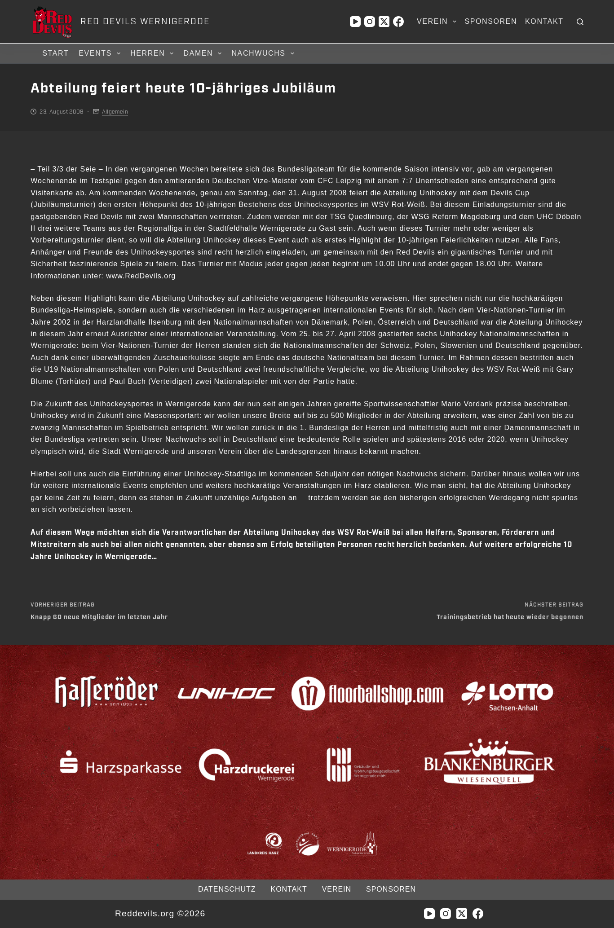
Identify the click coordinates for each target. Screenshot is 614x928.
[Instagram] (369, 21)
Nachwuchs (263, 53)
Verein (438, 21)
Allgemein (115, 112)
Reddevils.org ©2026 (160, 913)
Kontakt (544, 21)
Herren (153, 53)
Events (101, 53)
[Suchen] (580, 21)
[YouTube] (355, 21)
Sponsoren (490, 21)
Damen (203, 53)
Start (55, 53)
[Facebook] (398, 21)
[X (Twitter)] (384, 21)
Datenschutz (227, 889)
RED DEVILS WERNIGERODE (144, 21)
